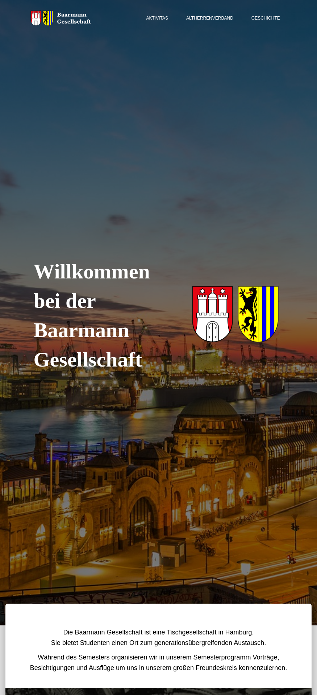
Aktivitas (157, 18)
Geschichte (265, 18)
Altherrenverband (209, 18)
